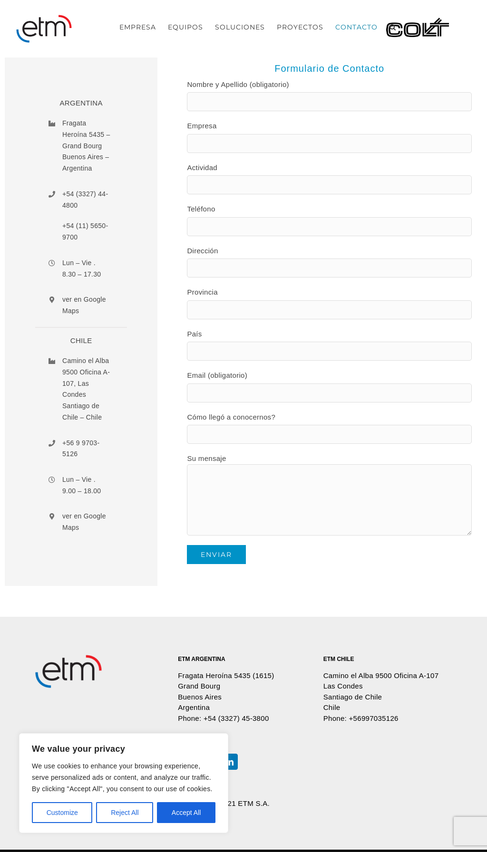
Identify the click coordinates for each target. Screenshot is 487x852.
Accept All (186, 812)
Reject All (124, 812)
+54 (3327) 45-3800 (236, 718)
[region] (123, 783)
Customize (62, 812)
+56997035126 (374, 718)
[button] (393, 27)
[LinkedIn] (230, 762)
